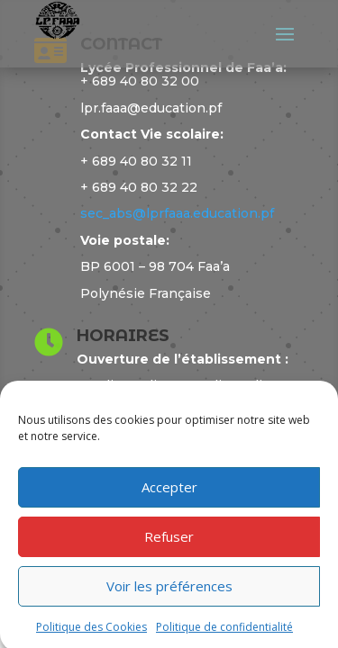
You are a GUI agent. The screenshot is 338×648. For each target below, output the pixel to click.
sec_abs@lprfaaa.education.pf (177, 213)
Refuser (169, 541)
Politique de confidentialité (224, 631)
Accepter (169, 491)
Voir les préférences (169, 590)
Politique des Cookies (91, 631)
